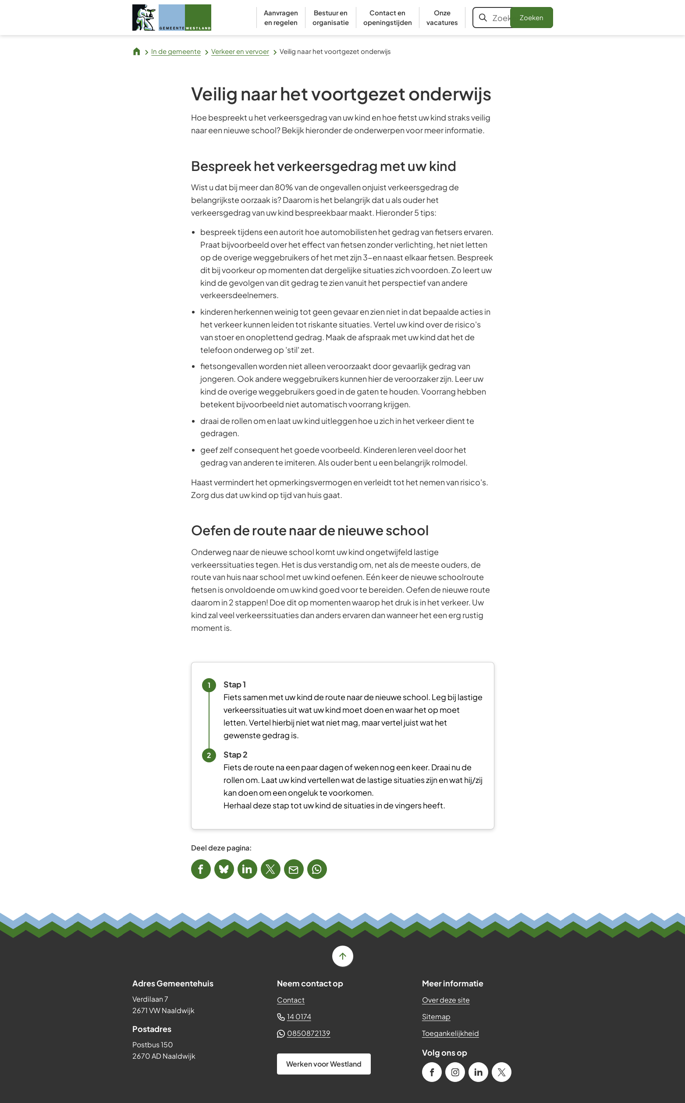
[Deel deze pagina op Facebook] (201, 869)
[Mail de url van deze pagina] (294, 869)
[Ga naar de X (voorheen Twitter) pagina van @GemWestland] (501, 1072)
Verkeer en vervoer (240, 51)
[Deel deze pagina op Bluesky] (224, 869)
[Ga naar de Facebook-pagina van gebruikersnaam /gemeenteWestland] (432, 1072)
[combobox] (512, 17)
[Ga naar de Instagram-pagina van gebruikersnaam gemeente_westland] (455, 1072)
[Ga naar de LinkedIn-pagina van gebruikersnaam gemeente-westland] (478, 1072)
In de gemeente (176, 51)
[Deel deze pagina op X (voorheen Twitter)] (270, 869)
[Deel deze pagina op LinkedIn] (247, 869)
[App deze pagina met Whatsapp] (317, 869)
